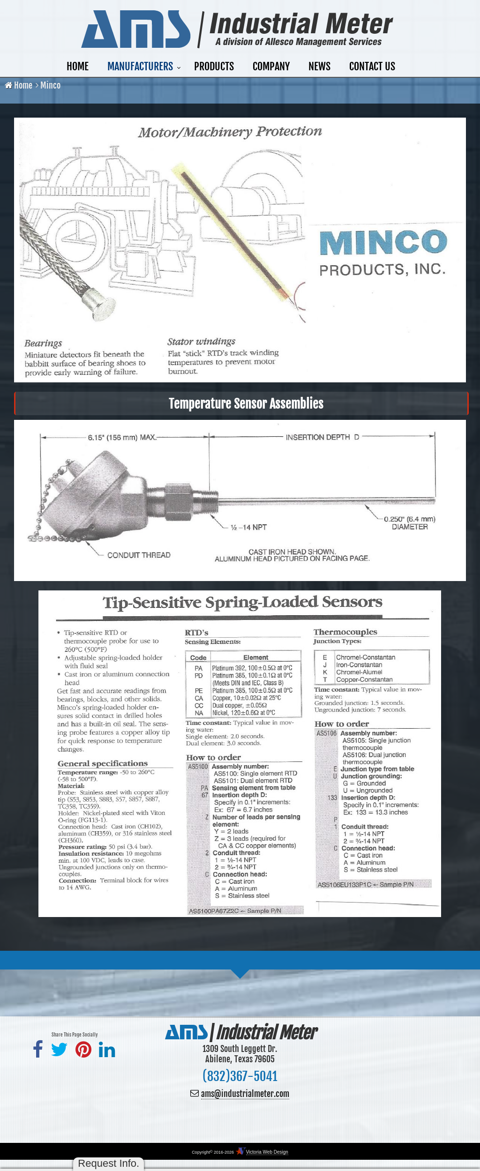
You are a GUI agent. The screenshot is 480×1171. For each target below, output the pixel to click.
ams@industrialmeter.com (245, 1094)
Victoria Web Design (267, 1152)
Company (271, 66)
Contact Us (372, 66)
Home (78, 66)
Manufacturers (140, 66)
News (319, 66)
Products (214, 66)
